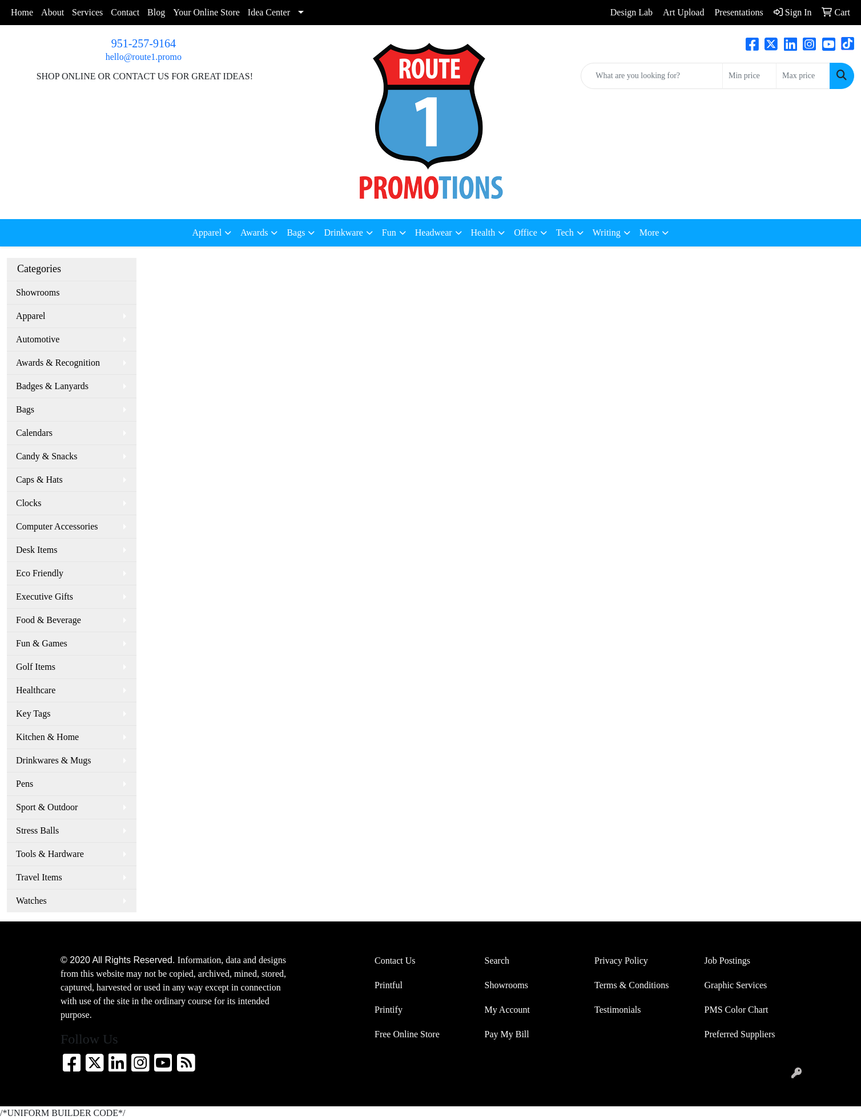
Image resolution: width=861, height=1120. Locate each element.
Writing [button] (607, 232)
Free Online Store (407, 1034)
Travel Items (39, 877)
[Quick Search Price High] (803, 76)
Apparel (31, 316)
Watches (31, 900)
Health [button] (483, 232)
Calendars (34, 433)
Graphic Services (736, 985)
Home (22, 12)
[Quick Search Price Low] (749, 76)
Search (497, 960)
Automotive (37, 339)
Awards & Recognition (58, 362)
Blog (156, 12)
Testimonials (617, 1009)
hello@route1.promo (144, 57)
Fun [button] (389, 232)
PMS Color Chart (737, 1009)
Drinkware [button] (343, 232)
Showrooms (37, 292)
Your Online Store (206, 12)
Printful (389, 985)
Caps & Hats (39, 479)
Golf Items (35, 667)
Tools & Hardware (50, 854)
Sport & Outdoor (47, 807)
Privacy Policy (621, 960)
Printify (389, 1009)
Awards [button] (254, 232)
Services (87, 12)
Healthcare (35, 690)
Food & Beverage (48, 620)
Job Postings (727, 960)
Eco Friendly (39, 573)
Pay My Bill (507, 1034)
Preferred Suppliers (740, 1034)
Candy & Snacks (47, 456)
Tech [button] (565, 232)
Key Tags (33, 713)
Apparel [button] (207, 232)
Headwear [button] (433, 232)
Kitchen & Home (47, 737)
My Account (507, 1009)
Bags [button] (296, 232)
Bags (25, 409)
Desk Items (36, 550)
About (52, 12)
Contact (125, 12)
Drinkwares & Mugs (53, 760)
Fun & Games (41, 643)
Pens (24, 784)
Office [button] (525, 232)
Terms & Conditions (631, 985)
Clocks (28, 503)
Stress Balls (37, 830)
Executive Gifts (44, 596)
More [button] (649, 232)
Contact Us (395, 960)
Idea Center (269, 12)
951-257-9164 (143, 43)
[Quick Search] (652, 76)
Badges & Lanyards (52, 386)
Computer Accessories (57, 526)
